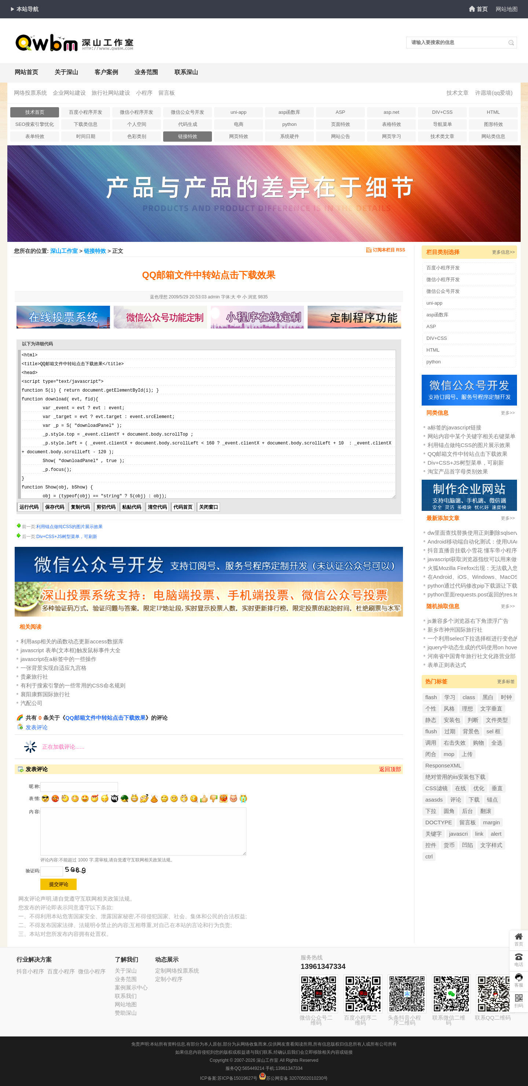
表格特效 (391, 124)
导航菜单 (442, 124)
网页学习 (391, 136)
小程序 (144, 93)
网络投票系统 (30, 93)
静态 (430, 720)
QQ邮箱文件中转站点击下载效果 (105, 718)
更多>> (508, 412)
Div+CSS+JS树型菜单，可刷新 (66, 536)
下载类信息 (86, 124)
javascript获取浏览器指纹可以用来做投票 (478, 559)
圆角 (449, 811)
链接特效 (187, 136)
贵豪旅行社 (34, 676)
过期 (449, 731)
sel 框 (493, 731)
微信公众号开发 (187, 112)
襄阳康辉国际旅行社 (45, 694)
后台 (467, 811)
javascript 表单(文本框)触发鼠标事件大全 (71, 650)
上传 (467, 754)
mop (449, 754)
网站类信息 (493, 136)
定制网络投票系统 (177, 970)
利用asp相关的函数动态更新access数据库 (72, 641)
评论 (455, 799)
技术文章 (458, 93)
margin (491, 822)
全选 (496, 743)
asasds (434, 799)
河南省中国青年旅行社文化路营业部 (472, 656)
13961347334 (323, 966)
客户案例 (106, 72)
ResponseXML (443, 765)
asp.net (391, 112)
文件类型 (497, 720)
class (469, 697)
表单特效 (34, 136)
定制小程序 (169, 979)
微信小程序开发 (136, 112)
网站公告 (340, 136)
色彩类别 (136, 136)
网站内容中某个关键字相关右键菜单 (472, 436)
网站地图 (507, 9)
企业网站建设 (69, 93)
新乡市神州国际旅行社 (455, 629)
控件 (430, 845)
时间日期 (85, 136)
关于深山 (66, 72)
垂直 (497, 788)
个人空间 (136, 124)
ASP (340, 112)
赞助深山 (126, 1013)
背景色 (471, 731)
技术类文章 (442, 136)
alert (496, 834)
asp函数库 (290, 112)
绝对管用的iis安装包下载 (455, 777)
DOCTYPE (438, 822)
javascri (458, 834)
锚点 (492, 799)
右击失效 (455, 743)
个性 (430, 708)
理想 (467, 708)
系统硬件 (289, 136)
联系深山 (186, 72)
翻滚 (485, 811)
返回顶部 (390, 769)
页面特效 (340, 124)
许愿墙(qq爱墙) (494, 93)
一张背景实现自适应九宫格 (54, 668)
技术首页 (34, 112)
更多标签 (506, 681)
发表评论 (37, 727)
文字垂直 (491, 708)
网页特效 (238, 136)
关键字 (433, 834)
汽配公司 (32, 703)
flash (431, 697)
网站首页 (26, 72)
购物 (478, 743)
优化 (478, 788)
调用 (430, 743)
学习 (449, 697)
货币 (449, 845)
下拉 (430, 811)
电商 (238, 124)
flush (431, 731)
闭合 (430, 754)
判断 (472, 720)
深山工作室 (64, 251)
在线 (460, 788)
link (479, 834)
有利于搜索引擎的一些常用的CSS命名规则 (73, 685)
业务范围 (146, 72)
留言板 (166, 93)
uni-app (238, 112)
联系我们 (126, 996)
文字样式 (491, 845)
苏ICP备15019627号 (237, 1078)
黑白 (488, 697)
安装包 (452, 720)
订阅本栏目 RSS (389, 250)
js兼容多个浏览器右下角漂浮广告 (468, 621)
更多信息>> (503, 252)
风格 (449, 708)
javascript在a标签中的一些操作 (58, 659)
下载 (474, 799)
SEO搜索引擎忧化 (34, 124)
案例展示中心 (131, 987)
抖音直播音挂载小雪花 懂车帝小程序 (472, 550)
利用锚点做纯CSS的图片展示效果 (69, 526)
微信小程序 (92, 971)
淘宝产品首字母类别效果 (458, 471)
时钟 (506, 697)
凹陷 (467, 845)
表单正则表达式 (447, 665)
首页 (482, 9)
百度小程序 (61, 971)
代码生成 (187, 124)
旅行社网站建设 (111, 93)
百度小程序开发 (85, 112)
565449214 (253, 1068)
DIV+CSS (442, 112)
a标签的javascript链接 (454, 427)
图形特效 (493, 124)
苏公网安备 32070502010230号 (293, 1078)
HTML (493, 112)
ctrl (429, 856)
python (289, 124)
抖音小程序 (30, 971)
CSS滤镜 (436, 788)
